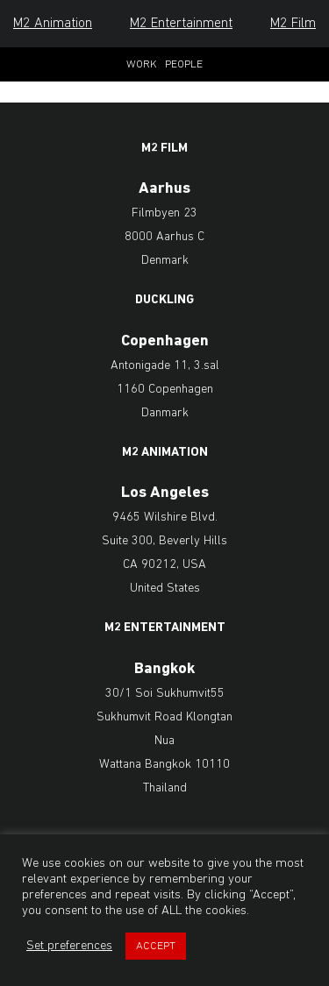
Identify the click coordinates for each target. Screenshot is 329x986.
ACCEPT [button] (155, 946)
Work (141, 64)
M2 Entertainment (181, 24)
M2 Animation (52, 24)
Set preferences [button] (69, 946)
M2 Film (293, 24)
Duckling (164, 300)
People (184, 64)
